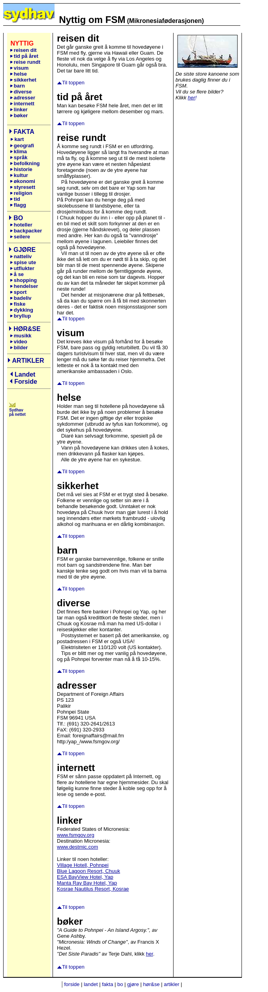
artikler (171, 984)
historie (21, 169)
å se (17, 274)
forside (71, 984)
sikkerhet (23, 80)
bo (120, 984)
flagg (18, 205)
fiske (18, 304)
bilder (19, 347)
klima (18, 151)
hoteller (21, 225)
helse (18, 74)
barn (17, 86)
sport (18, 292)
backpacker (26, 231)
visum (19, 68)
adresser (22, 98)
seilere (20, 237)
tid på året (24, 56)
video (18, 342)
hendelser (24, 286)
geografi (23, 146)
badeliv (21, 298)
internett (22, 104)
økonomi (22, 181)
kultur (19, 175)
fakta (107, 984)
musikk (21, 336)
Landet (25, 374)
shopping (23, 280)
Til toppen (73, 83)
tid (15, 199)
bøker (19, 115)
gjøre (133, 984)
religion (21, 193)
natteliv (21, 256)
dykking (21, 310)
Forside (25, 381)
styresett (22, 187)
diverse (21, 92)
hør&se (151, 984)
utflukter (22, 268)
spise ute (23, 262)
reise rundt (25, 62)
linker (20, 109)
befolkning (25, 163)
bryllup (20, 316)
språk (19, 157)
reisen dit (25, 50)
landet (91, 984)
